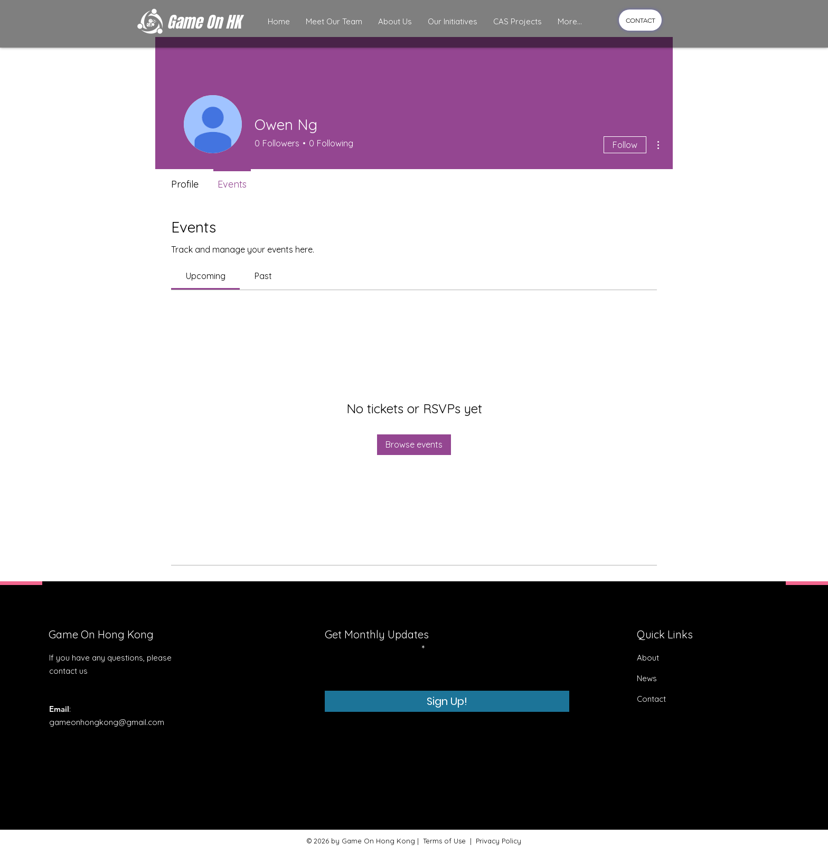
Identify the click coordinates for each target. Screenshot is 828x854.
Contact (652, 699)
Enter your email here (372, 649)
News (647, 678)
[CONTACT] (640, 20)
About (648, 658)
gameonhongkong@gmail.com (106, 722)
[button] (334, 21)
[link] (205, 276)
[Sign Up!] (447, 701)
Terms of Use (444, 841)
